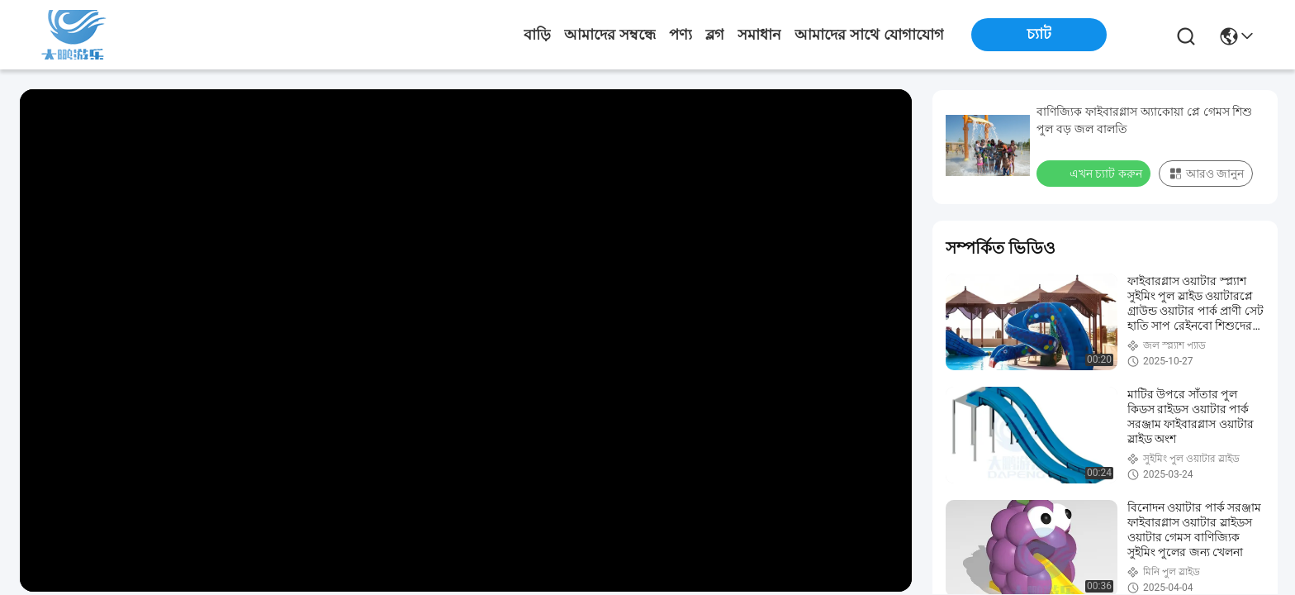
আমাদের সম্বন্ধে (610, 34)
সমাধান (759, 34)
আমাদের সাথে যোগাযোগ (869, 34)
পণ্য (680, 34)
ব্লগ (714, 34)
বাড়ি (537, 34)
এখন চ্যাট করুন (1095, 172)
